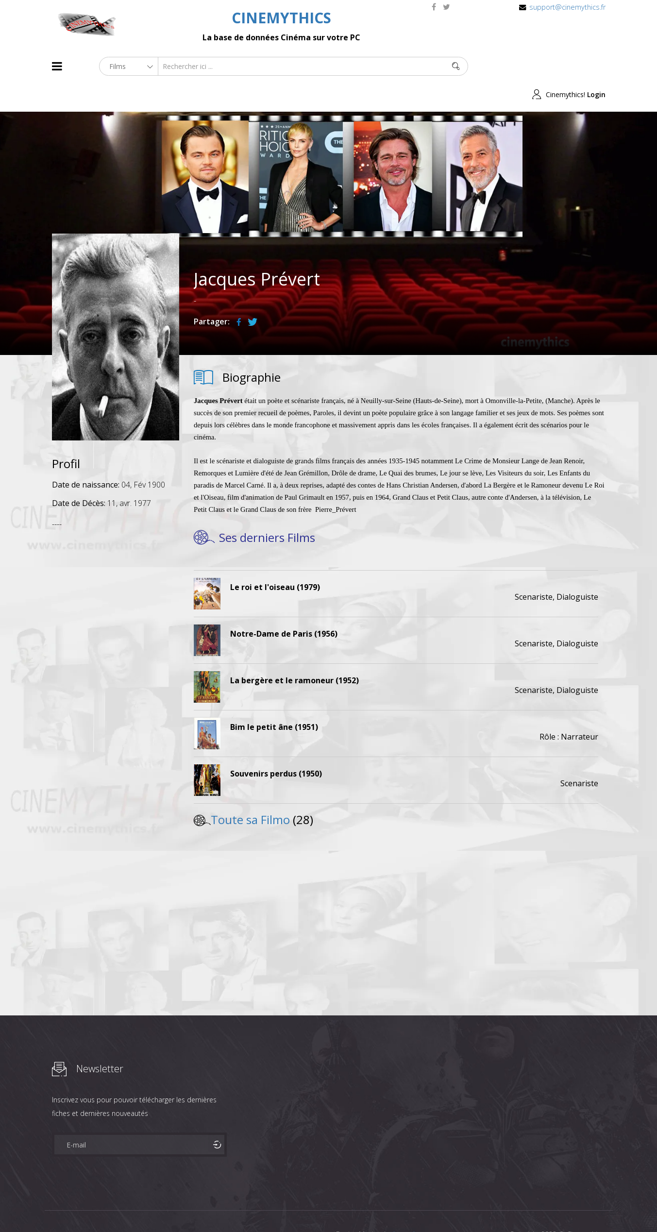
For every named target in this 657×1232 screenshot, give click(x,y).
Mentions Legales (167, 1207)
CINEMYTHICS (281, 18)
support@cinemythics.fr (567, 7)
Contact (216, 1207)
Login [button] (596, 66)
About (54, 1207)
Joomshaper (412, 1206)
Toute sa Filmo (250, 791)
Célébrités (115, 1207)
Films (81, 1207)
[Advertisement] (116, 653)
